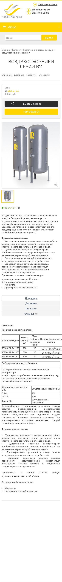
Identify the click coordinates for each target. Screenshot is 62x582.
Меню (12, 27)
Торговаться (31, 111)
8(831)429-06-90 (41, 9)
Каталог (16, 49)
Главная (6, 49)
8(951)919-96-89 (40, 12)
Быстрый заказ (32, 103)
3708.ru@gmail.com (47, 4)
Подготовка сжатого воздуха (38, 49)
